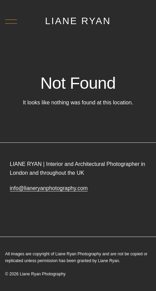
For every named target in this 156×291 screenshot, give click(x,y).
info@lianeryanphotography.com (49, 188)
